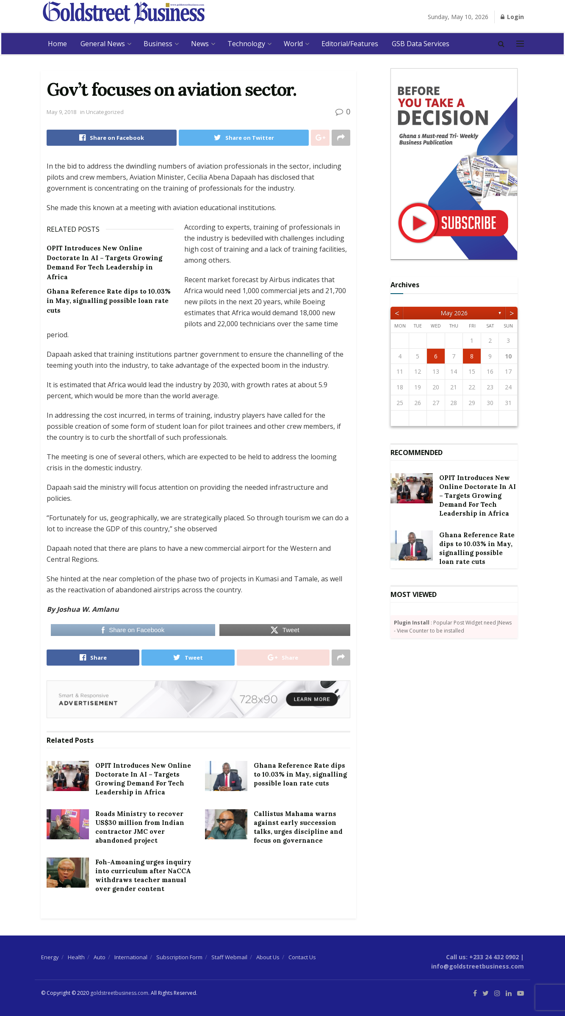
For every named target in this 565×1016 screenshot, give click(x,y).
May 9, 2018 (61, 112)
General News (102, 43)
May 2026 (454, 313)
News (200, 43)
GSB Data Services (420, 43)
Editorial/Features (349, 43)
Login (512, 17)
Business (158, 43)
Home (57, 43)
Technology (246, 43)
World (293, 43)
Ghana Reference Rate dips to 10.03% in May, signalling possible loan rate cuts (109, 300)
